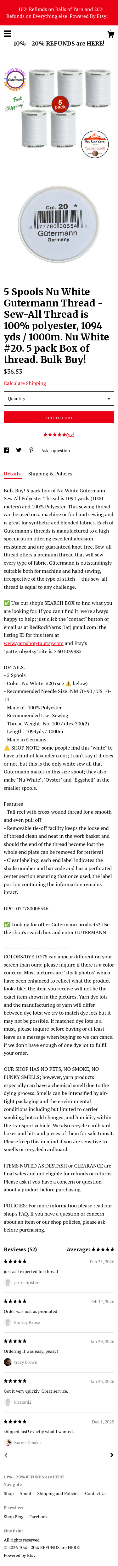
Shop (9, 1493)
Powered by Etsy (19, 1555)
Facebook (38, 1517)
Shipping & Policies (50, 473)
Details (13, 473)
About (26, 1493)
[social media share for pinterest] (32, 450)
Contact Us (95, 1493)
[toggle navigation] (7, 33)
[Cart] (110, 35)
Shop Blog (14, 1517)
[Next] (112, 1456)
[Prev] (6, 1456)
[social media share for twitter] (19, 450)
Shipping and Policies (58, 1493)
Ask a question (55, 450)
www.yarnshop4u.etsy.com (34, 643)
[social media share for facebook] (7, 450)
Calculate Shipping (25, 383)
